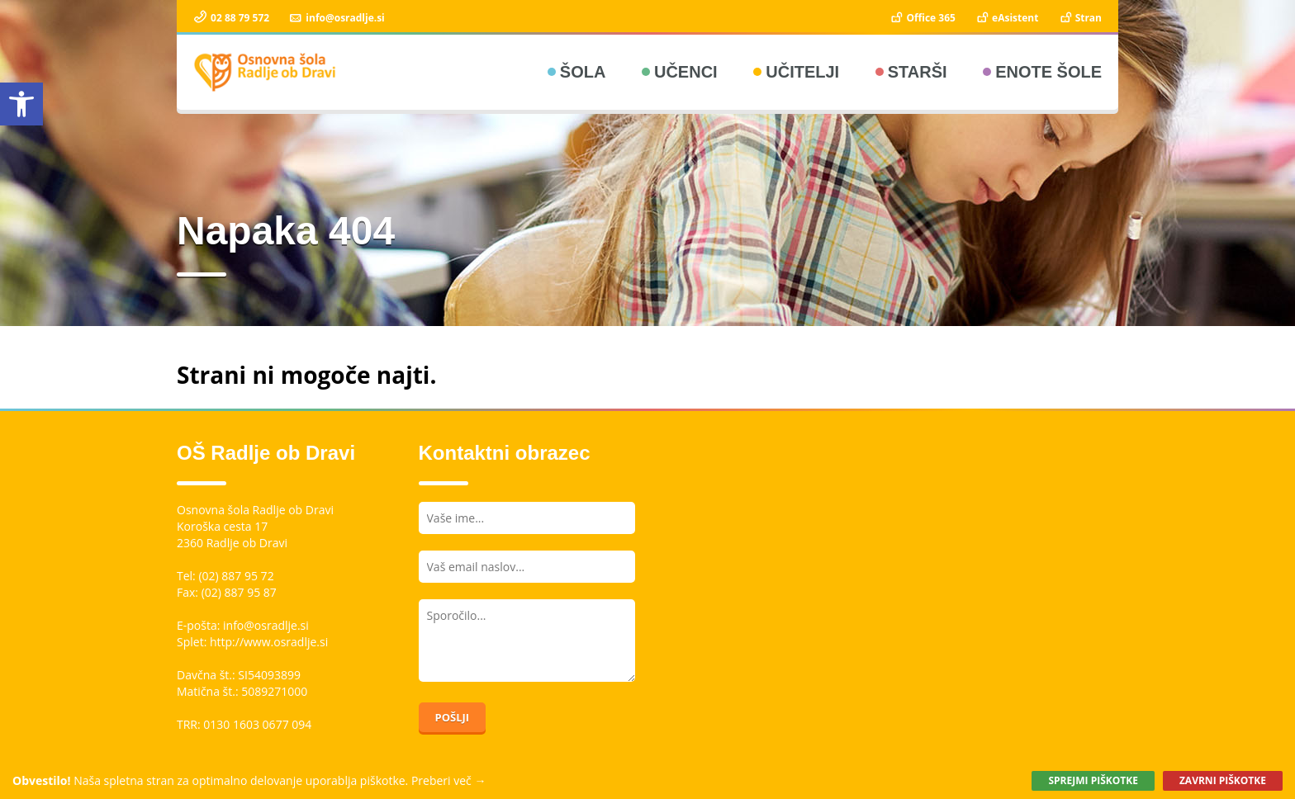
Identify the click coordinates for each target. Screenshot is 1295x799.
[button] (21, 104)
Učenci (686, 72)
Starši (917, 72)
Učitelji (802, 72)
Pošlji (452, 717)
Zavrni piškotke (1222, 780)
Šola (583, 72)
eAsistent (1006, 18)
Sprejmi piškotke (1092, 780)
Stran (1080, 18)
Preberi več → (448, 780)
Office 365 (922, 18)
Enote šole (1048, 72)
